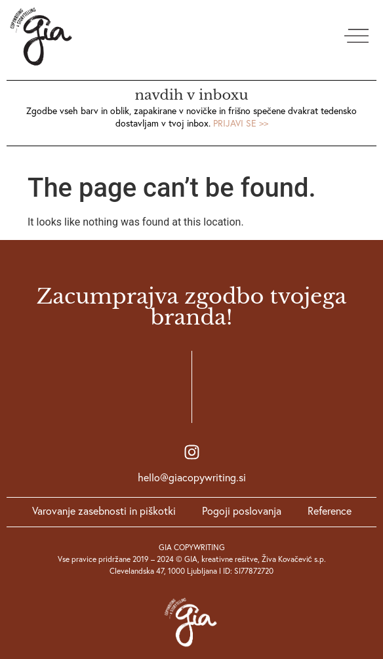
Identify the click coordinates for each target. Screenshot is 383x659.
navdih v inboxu (192, 95)
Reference (330, 510)
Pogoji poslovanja (241, 510)
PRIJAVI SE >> (240, 123)
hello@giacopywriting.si (192, 477)
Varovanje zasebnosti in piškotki (104, 510)
